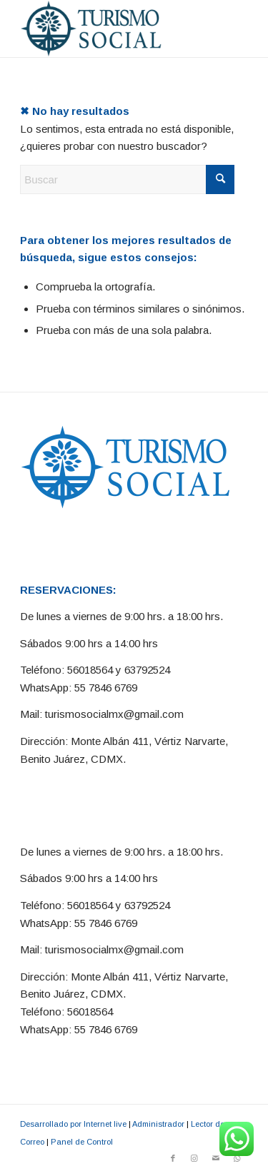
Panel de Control (82, 1141)
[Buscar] (127, 179)
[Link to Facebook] (173, 1158)
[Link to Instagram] (194, 1158)
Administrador (158, 1124)
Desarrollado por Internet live (73, 1124)
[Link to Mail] (216, 1158)
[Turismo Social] (111, 28)
